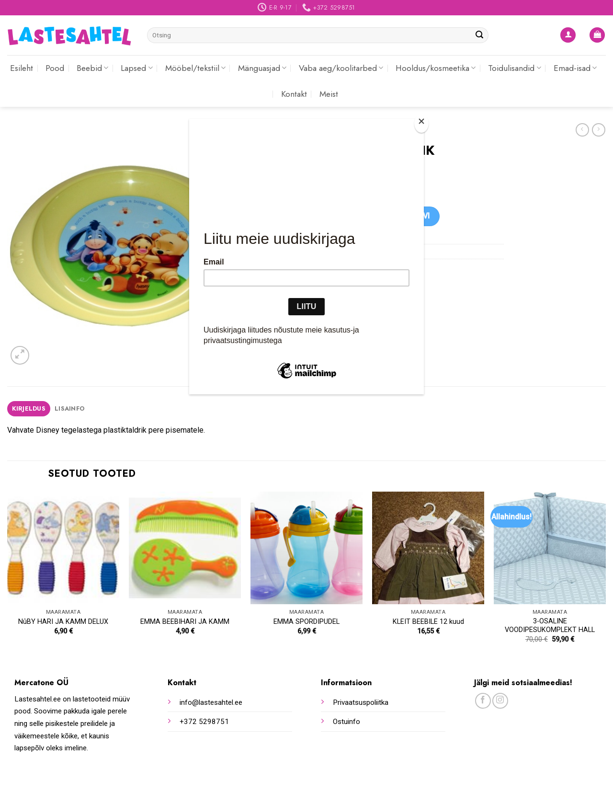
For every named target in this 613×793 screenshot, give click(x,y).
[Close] (421, 123)
